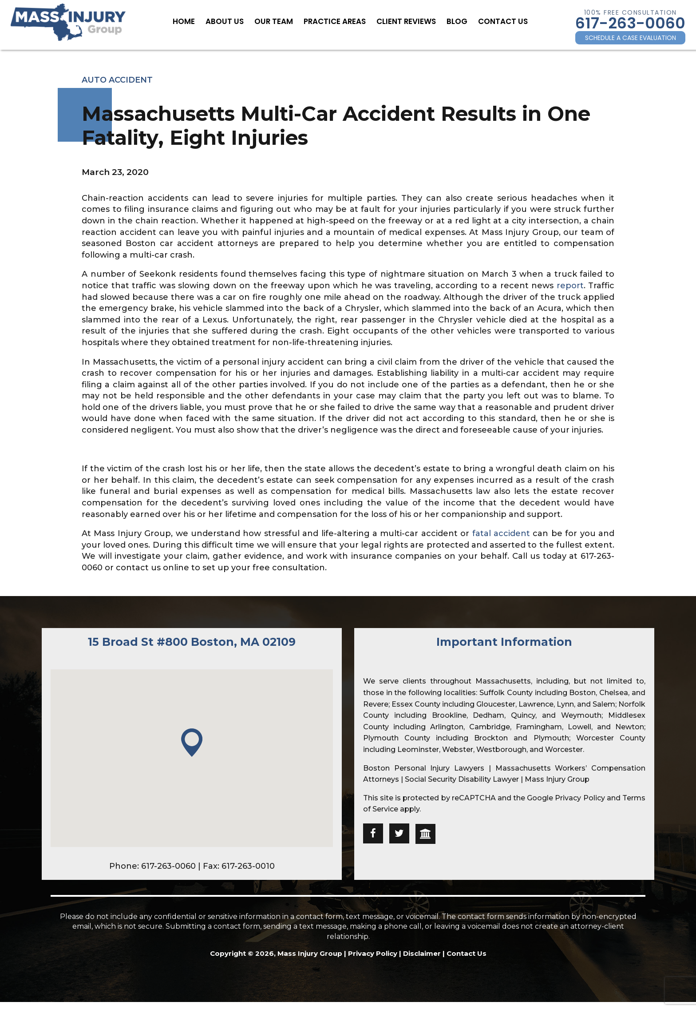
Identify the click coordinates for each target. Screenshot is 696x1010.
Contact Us (492, 21)
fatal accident (501, 533)
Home (195, 21)
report (570, 285)
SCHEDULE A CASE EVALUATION (630, 37)
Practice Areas (335, 21)
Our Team (278, 21)
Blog (449, 21)
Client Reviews (402, 21)
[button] (192, 743)
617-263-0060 (630, 23)
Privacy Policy (580, 798)
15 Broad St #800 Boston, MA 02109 (192, 641)
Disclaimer (422, 953)
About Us (232, 21)
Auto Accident (117, 80)
